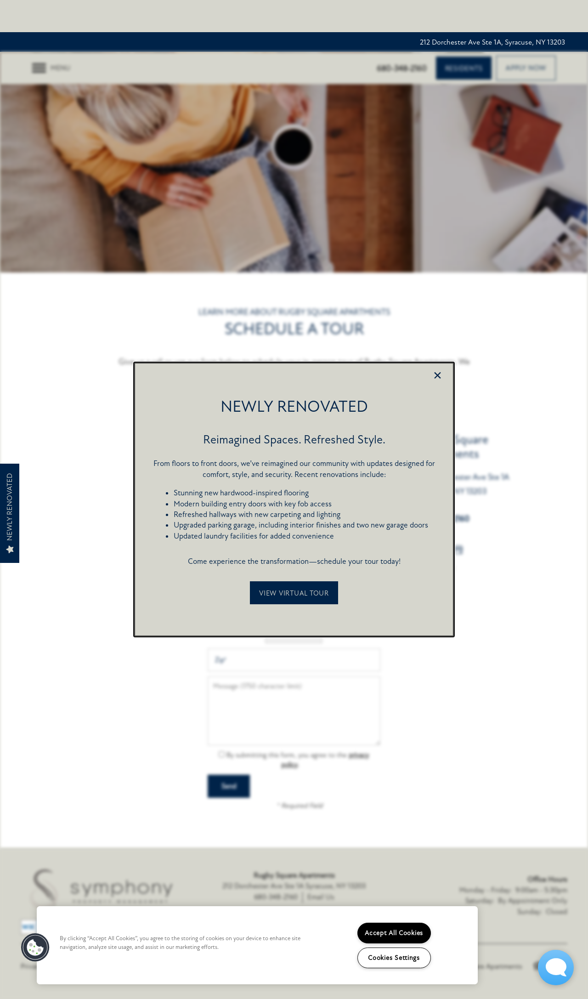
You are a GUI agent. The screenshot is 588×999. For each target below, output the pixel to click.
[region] (257, 945)
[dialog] (294, 499)
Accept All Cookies (394, 933)
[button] (294, 592)
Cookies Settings (394, 958)
